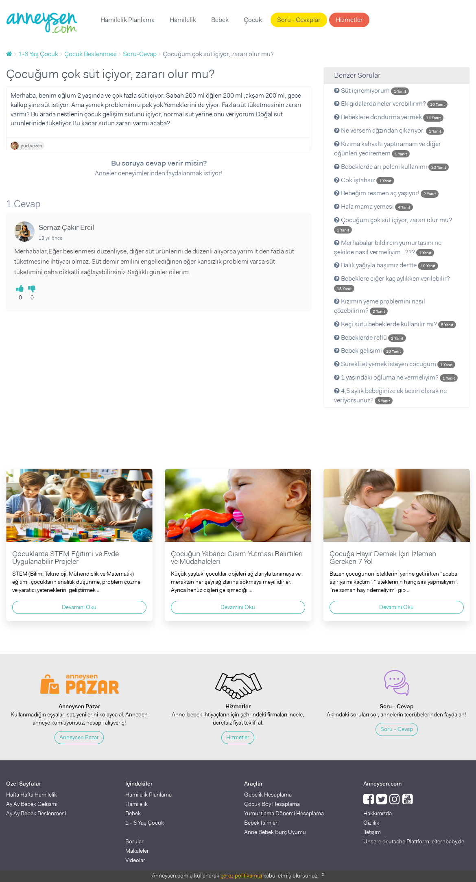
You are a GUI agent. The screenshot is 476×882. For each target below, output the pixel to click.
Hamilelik (183, 19)
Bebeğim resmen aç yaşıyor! (386, 193)
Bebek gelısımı (369, 350)
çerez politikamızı (241, 875)
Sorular (134, 841)
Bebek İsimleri (261, 822)
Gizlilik (371, 822)
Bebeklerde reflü (370, 337)
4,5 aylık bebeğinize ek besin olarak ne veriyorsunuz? (390, 395)
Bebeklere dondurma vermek (388, 117)
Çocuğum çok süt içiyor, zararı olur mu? (393, 225)
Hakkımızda (377, 813)
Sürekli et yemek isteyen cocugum (394, 364)
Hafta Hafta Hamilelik (31, 794)
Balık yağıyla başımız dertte (386, 265)
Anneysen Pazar (79, 737)
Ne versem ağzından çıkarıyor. (389, 130)
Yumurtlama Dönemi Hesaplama (284, 813)
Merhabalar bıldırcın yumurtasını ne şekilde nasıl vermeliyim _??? (387, 247)
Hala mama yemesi (373, 206)
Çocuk (253, 19)
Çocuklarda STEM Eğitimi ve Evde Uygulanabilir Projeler (65, 558)
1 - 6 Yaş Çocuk (144, 822)
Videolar (135, 860)
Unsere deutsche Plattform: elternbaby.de (413, 841)
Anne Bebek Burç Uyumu (275, 832)
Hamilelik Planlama (127, 19)
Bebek (220, 19)
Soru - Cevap (396, 729)
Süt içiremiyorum (371, 90)
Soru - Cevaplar (299, 19)
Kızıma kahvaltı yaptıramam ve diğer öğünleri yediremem (387, 148)
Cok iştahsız (364, 180)
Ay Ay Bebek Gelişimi (31, 804)
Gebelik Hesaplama (268, 794)
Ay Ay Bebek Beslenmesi (36, 813)
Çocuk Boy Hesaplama (272, 804)
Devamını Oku (79, 607)
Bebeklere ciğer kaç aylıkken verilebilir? (392, 283)
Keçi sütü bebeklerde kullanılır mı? (395, 324)
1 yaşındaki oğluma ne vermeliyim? (396, 377)
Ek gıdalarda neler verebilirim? (391, 103)
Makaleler (137, 850)
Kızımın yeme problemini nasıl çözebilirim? (379, 306)
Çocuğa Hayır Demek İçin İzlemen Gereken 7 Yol (383, 558)
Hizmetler (349, 19)
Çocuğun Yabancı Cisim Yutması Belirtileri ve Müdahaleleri (237, 558)
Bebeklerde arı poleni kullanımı (391, 166)
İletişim (372, 832)
